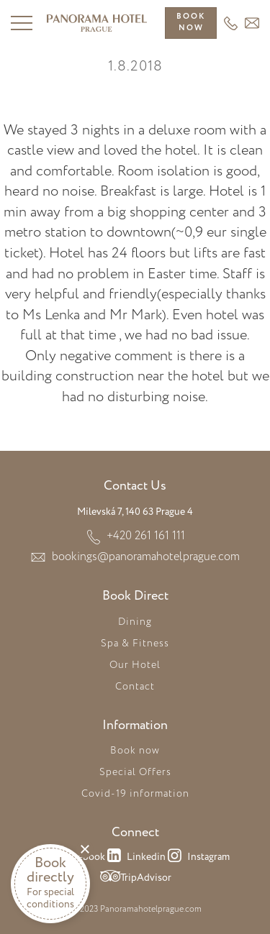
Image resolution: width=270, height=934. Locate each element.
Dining (135, 622)
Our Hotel (135, 665)
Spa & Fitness (135, 643)
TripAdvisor (135, 879)
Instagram (198, 858)
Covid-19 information (135, 794)
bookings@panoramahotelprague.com (146, 557)
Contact (135, 686)
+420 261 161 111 (231, 23)
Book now (135, 750)
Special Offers (135, 772)
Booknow (190, 22)
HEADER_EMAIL (252, 23)
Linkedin (135, 858)
